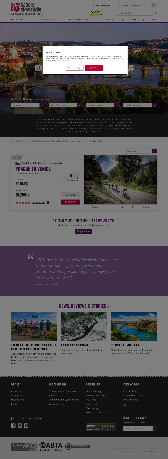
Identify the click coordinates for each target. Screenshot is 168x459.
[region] (85, 60)
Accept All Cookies (94, 68)
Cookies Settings (74, 68)
